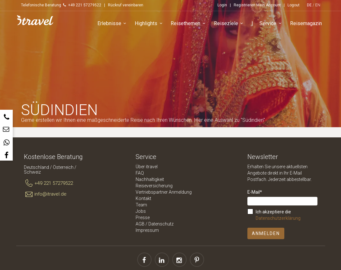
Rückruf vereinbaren (125, 5)
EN (317, 5)
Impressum (147, 230)
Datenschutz (161, 223)
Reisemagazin (306, 23)
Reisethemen (189, 23)
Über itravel (147, 166)
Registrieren (244, 5)
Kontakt (143, 198)
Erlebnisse (112, 23)
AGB (140, 223)
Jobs (141, 211)
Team (141, 204)
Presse (143, 217)
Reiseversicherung (154, 185)
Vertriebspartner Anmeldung (164, 192)
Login (222, 5)
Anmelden (266, 233)
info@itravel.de (45, 194)
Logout (294, 5)
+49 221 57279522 (48, 183)
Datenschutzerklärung (278, 218)
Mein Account (268, 5)
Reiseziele (229, 23)
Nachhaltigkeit (150, 179)
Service (271, 23)
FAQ (140, 173)
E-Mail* (254, 192)
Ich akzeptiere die (278, 215)
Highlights (149, 23)
